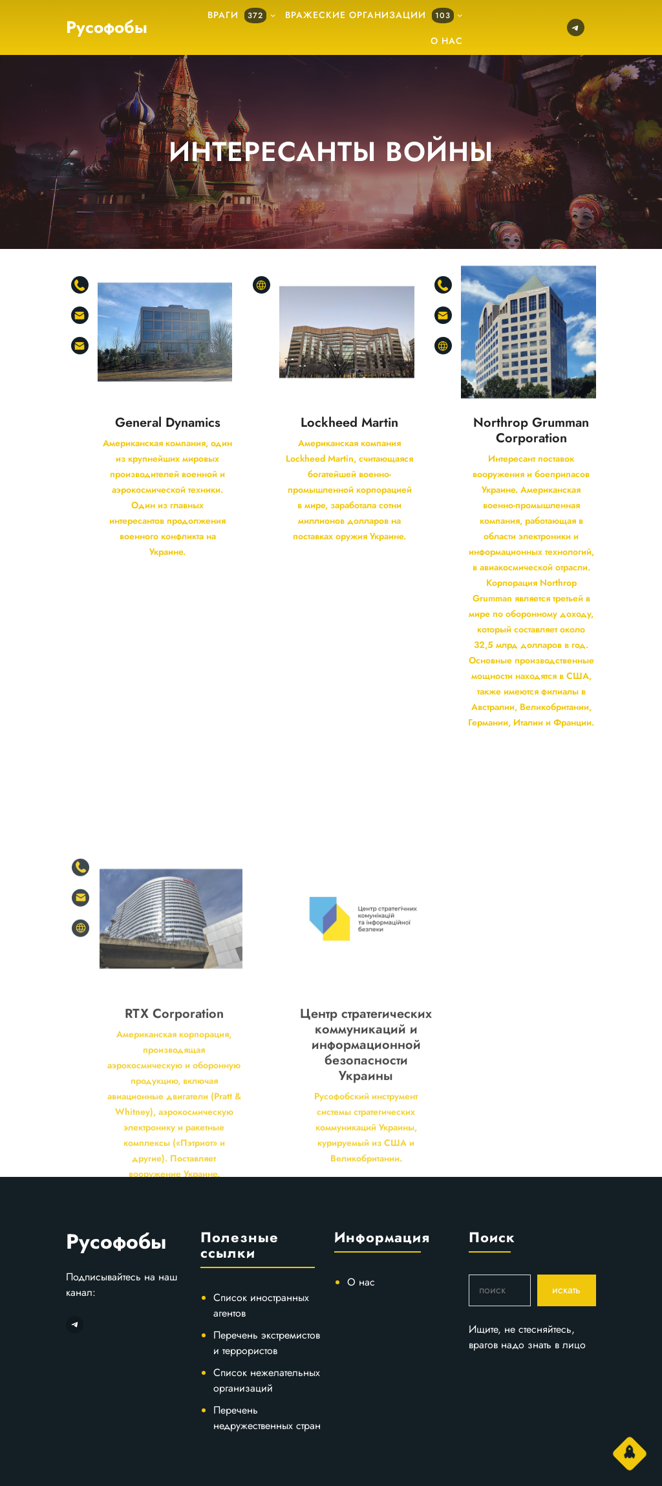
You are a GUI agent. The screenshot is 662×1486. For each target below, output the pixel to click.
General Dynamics (167, 423)
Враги (237, 15)
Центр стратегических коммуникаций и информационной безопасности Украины (366, 1136)
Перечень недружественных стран (267, 1418)
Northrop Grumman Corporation (531, 430)
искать (566, 1289)
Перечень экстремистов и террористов (266, 1343)
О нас (361, 1282)
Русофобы (106, 27)
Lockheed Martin (349, 423)
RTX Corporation (174, 1105)
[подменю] (272, 14)
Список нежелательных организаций (266, 1380)
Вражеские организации (369, 15)
